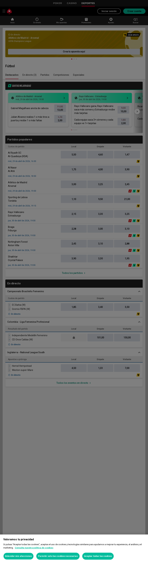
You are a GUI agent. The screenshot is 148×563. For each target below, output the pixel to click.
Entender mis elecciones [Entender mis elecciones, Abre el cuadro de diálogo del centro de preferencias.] (18, 556)
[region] (74, 548)
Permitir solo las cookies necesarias (58, 556)
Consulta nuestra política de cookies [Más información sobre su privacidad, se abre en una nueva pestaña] (34, 547)
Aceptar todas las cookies (98, 556)
